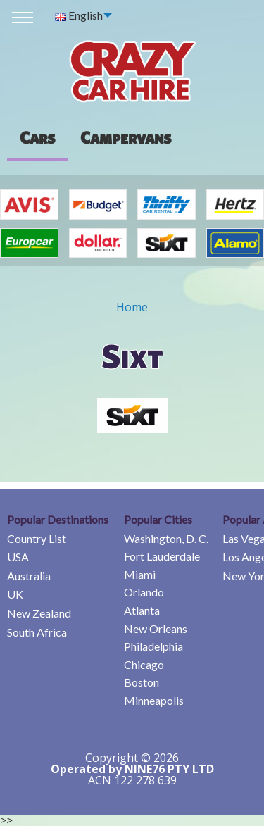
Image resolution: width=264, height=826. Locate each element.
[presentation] (126, 137)
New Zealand (39, 613)
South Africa (37, 632)
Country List (36, 538)
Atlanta (142, 610)
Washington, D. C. (166, 538)
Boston (141, 682)
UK (15, 594)
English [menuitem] (79, 15)
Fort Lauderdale (162, 556)
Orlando (144, 592)
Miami (140, 574)
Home (132, 307)
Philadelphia (153, 646)
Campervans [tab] (125, 137)
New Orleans (155, 628)
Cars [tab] (37, 137)
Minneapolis (154, 700)
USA (18, 556)
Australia (29, 575)
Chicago (144, 664)
